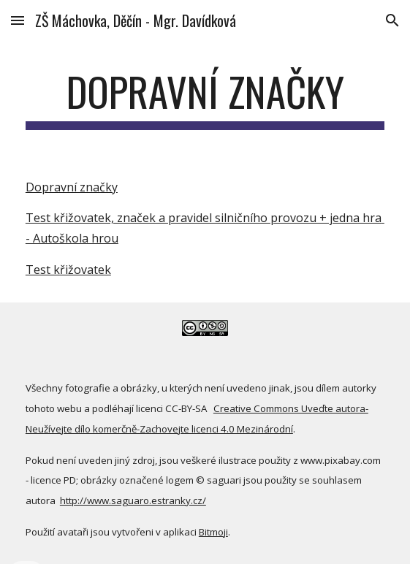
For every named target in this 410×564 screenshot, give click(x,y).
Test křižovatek (68, 270)
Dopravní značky (72, 187)
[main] (205, 98)
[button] (17, 20)
